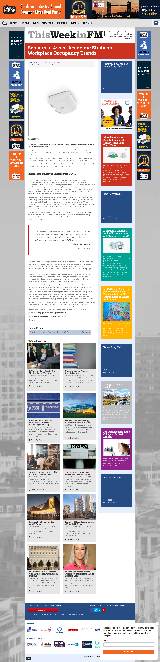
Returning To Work (64, 332)
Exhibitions (63, 23)
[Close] (157, 623)
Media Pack (87, 23)
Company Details (88, 656)
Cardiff (32, 332)
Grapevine (26, 23)
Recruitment (48, 23)
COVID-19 (44, 185)
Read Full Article (36, 386)
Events (36, 23)
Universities (41, 332)
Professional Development (51, 63)
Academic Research (82, 332)
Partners (75, 23)
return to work (44, 309)
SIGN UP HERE (43, 610)
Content (14, 23)
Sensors (51, 332)
